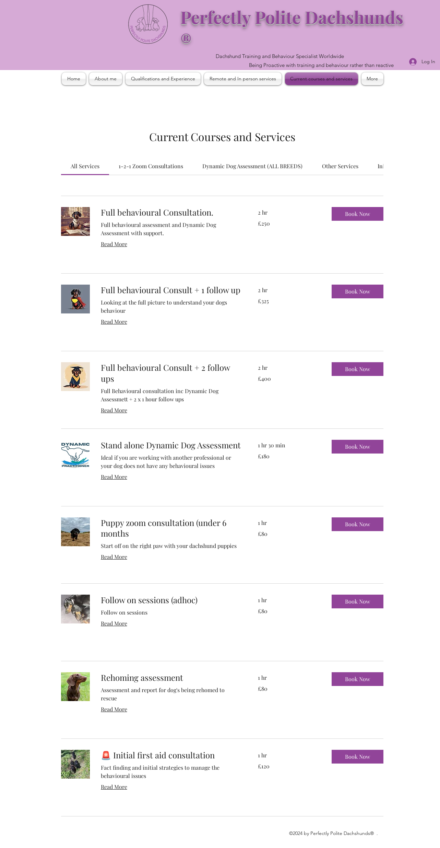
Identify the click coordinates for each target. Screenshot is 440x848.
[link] (85, 166)
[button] (357, 214)
